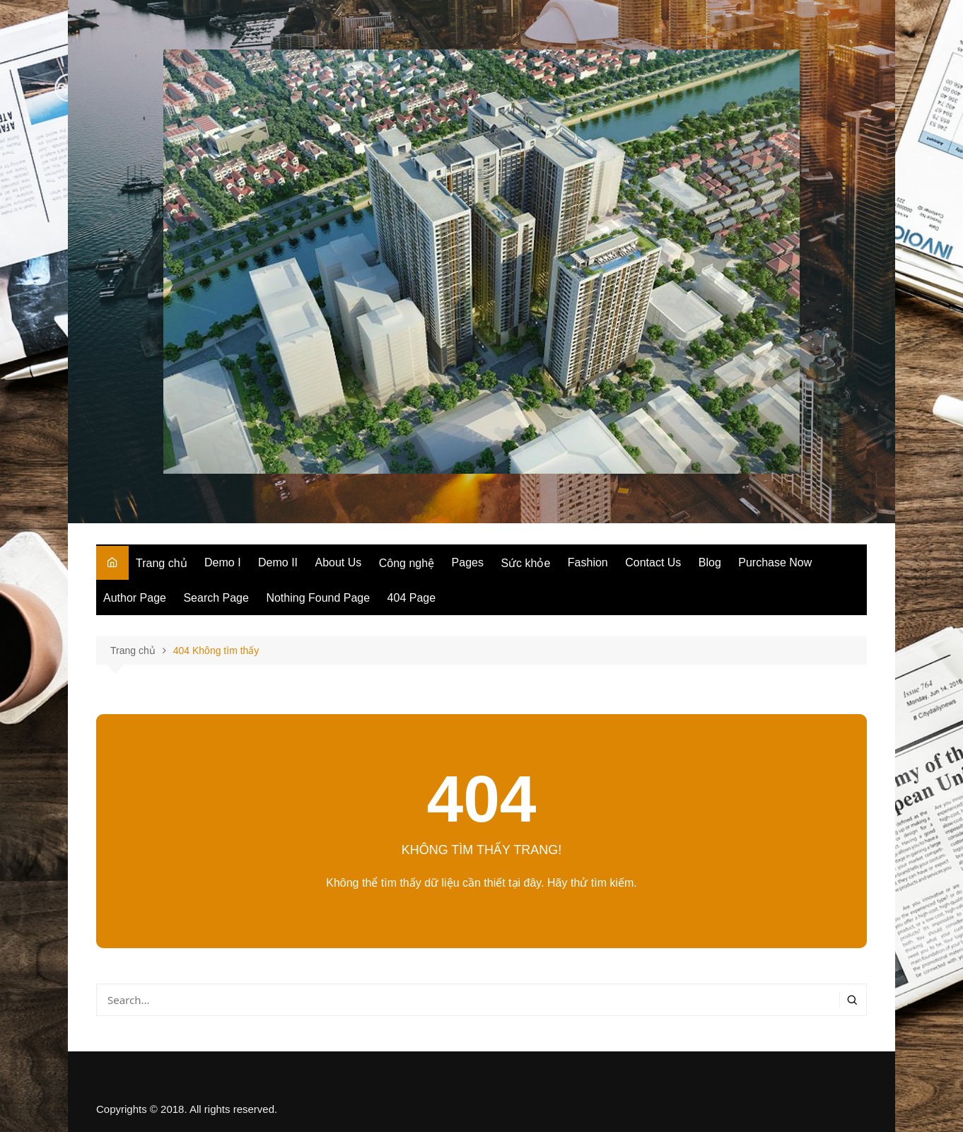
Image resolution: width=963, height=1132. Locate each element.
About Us (338, 562)
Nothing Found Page (318, 598)
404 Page (411, 598)
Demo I (222, 562)
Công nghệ (406, 563)
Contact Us (653, 562)
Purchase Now (775, 562)
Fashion (588, 562)
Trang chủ (161, 563)
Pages (468, 562)
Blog (710, 562)
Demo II (278, 562)
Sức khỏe (525, 563)
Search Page (216, 598)
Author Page (134, 598)
